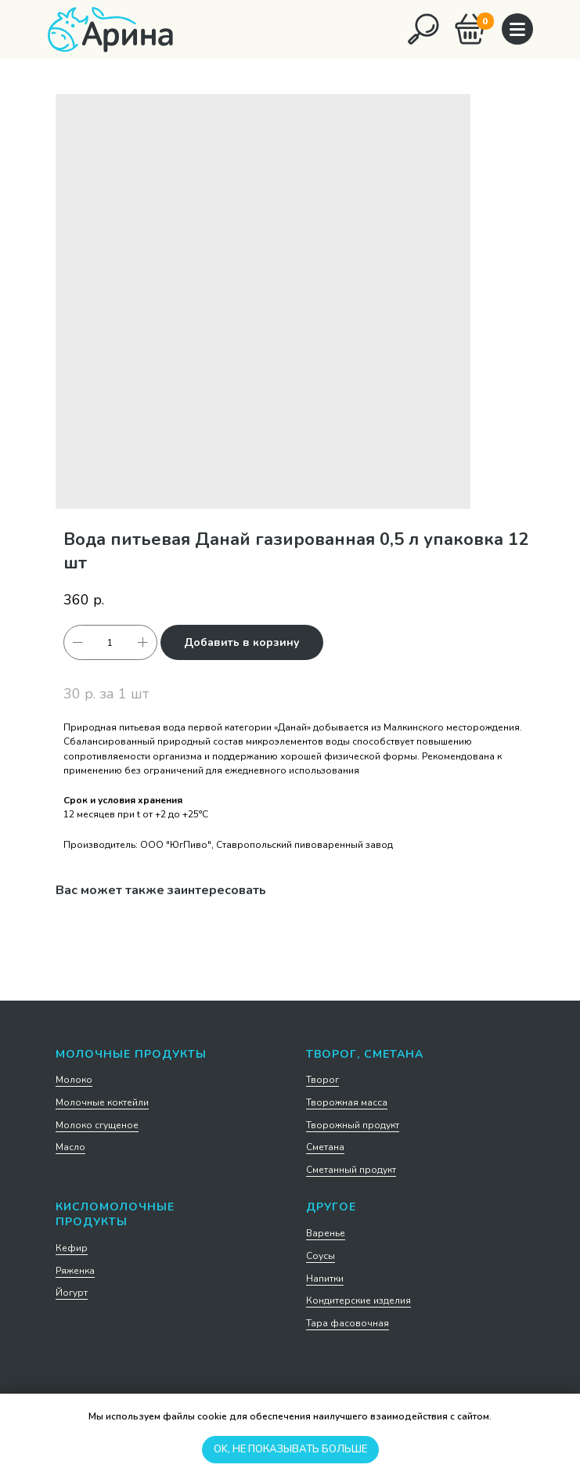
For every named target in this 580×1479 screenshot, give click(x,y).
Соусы (320, 1256)
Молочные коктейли (102, 1102)
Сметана (325, 1147)
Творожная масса (346, 1102)
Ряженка (75, 1270)
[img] (423, 29)
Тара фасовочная (347, 1323)
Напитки (325, 1278)
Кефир (72, 1248)
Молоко (74, 1079)
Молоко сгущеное (97, 1125)
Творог (322, 1079)
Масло (70, 1147)
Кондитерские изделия (358, 1300)
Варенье (325, 1233)
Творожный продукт (352, 1125)
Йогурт (72, 1292)
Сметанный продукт (351, 1169)
